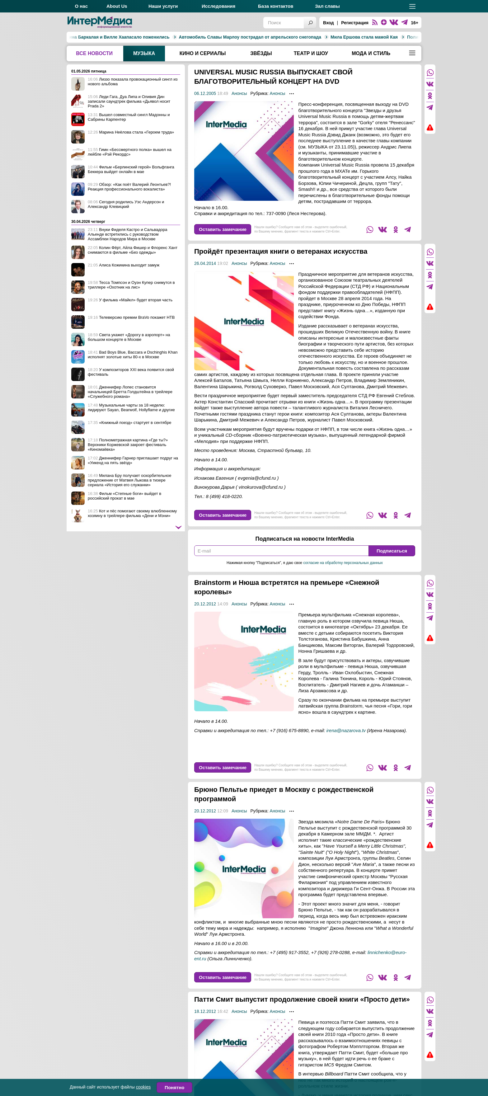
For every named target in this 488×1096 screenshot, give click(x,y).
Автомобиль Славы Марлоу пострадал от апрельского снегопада (134, 37)
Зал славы (327, 6)
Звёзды (261, 53)
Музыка (144, 53)
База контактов (275, 6)
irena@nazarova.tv (346, 730)
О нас (81, 6)
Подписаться (392, 550)
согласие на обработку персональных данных (343, 563)
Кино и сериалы (203, 53)
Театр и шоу (311, 53)
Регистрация (354, 22)
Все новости (94, 53)
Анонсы (239, 93)
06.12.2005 (205, 93)
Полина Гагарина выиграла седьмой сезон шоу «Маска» (353, 37)
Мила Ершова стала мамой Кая (249, 37)
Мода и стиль (371, 53)
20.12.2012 (205, 603)
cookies (143, 1086)
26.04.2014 (205, 263)
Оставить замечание (222, 229)
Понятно (174, 1087)
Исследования (218, 6)
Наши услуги (163, 6)
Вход (328, 22)
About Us (116, 6)
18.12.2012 (205, 1020)
